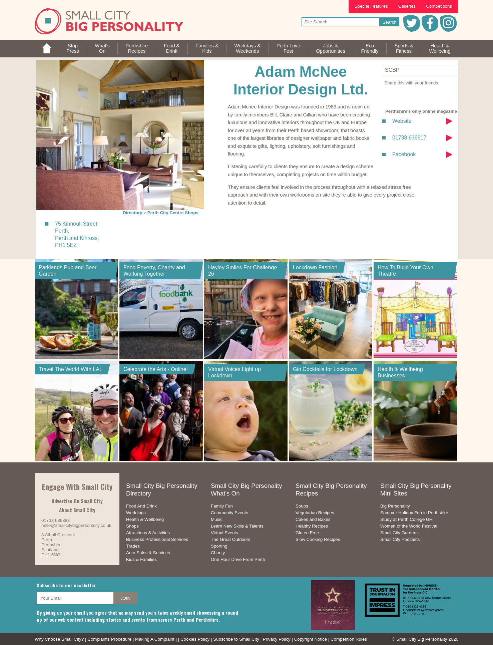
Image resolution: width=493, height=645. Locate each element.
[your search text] (341, 21)
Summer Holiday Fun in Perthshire (414, 512)
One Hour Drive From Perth (238, 559)
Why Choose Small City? (59, 639)
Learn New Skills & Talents (237, 526)
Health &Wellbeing (439, 48)
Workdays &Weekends (247, 48)
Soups (302, 506)
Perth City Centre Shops (172, 212)
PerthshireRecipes (137, 48)
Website (402, 121)
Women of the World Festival (408, 526)
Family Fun (222, 506)
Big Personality (395, 506)
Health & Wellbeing (145, 519)
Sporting (219, 546)
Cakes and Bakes (313, 519)
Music (216, 519)
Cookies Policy (194, 639)
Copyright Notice (310, 639)
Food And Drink (141, 506)
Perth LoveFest (288, 48)
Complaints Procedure (109, 639)
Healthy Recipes (312, 526)
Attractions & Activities (148, 532)
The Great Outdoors (231, 539)
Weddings (136, 512)
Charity (218, 552)
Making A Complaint (154, 639)
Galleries (407, 6)
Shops (132, 526)
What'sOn (102, 48)
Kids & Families (141, 559)
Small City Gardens (399, 532)
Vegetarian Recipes (315, 512)
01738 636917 (409, 137)
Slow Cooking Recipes (318, 539)
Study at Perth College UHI (407, 519)
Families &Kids (206, 48)
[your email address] (75, 598)
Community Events (229, 512)
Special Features (371, 6)
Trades (133, 546)
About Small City (77, 510)
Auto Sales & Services (148, 552)
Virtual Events (224, 532)
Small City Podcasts (400, 539)
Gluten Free (307, 532)
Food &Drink (171, 48)
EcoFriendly (370, 48)
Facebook (404, 154)
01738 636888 (55, 520)
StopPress (72, 48)
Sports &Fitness (403, 48)
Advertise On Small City (77, 501)
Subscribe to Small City (236, 639)
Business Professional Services (157, 539)
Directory (132, 212)
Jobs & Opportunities (330, 48)
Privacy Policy (277, 639)
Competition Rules (349, 639)
